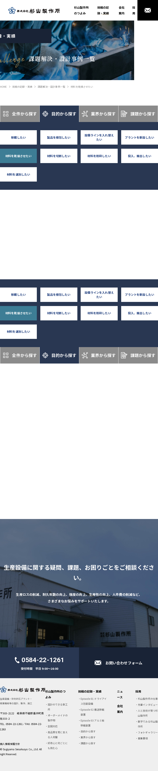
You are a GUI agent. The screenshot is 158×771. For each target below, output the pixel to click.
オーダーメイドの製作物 (58, 717)
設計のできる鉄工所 (58, 707)
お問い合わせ (147, 10)
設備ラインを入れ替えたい (99, 137)
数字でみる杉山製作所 (148, 724)
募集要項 (143, 738)
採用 (133, 10)
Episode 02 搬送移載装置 (92, 712)
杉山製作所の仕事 (148, 698)
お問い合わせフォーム (124, 662)
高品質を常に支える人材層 (58, 734)
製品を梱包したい (58, 137)
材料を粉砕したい (99, 156)
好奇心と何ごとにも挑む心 (58, 745)
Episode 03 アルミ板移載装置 (92, 723)
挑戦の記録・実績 (103, 10)
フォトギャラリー (148, 732)
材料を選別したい (18, 174)
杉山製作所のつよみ (81, 10)
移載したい (18, 137)
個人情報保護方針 (10, 744)
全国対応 (53, 726)
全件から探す (20, 114)
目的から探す (59, 114)
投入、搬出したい (139, 156)
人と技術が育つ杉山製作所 (148, 713)
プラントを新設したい (139, 137)
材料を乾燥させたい (18, 156)
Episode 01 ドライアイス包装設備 (94, 701)
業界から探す (99, 114)
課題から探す (138, 114)
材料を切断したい (58, 156)
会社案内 (121, 10)
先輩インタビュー (148, 704)
